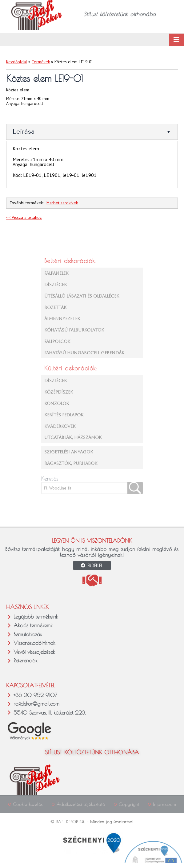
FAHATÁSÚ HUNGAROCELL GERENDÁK (84, 352)
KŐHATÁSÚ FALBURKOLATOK (74, 329)
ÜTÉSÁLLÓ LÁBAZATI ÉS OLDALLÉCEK (81, 296)
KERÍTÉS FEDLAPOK (63, 414)
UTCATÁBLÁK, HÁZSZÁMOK (73, 437)
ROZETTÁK (55, 307)
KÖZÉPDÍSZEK (58, 392)
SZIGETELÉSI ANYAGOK (68, 451)
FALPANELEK (56, 273)
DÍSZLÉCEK (55, 284)
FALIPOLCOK (57, 341)
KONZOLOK (56, 403)
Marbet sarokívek (62, 203)
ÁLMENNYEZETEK (62, 318)
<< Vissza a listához (24, 217)
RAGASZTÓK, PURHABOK (70, 463)
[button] (10, 852)
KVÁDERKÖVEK (59, 426)
